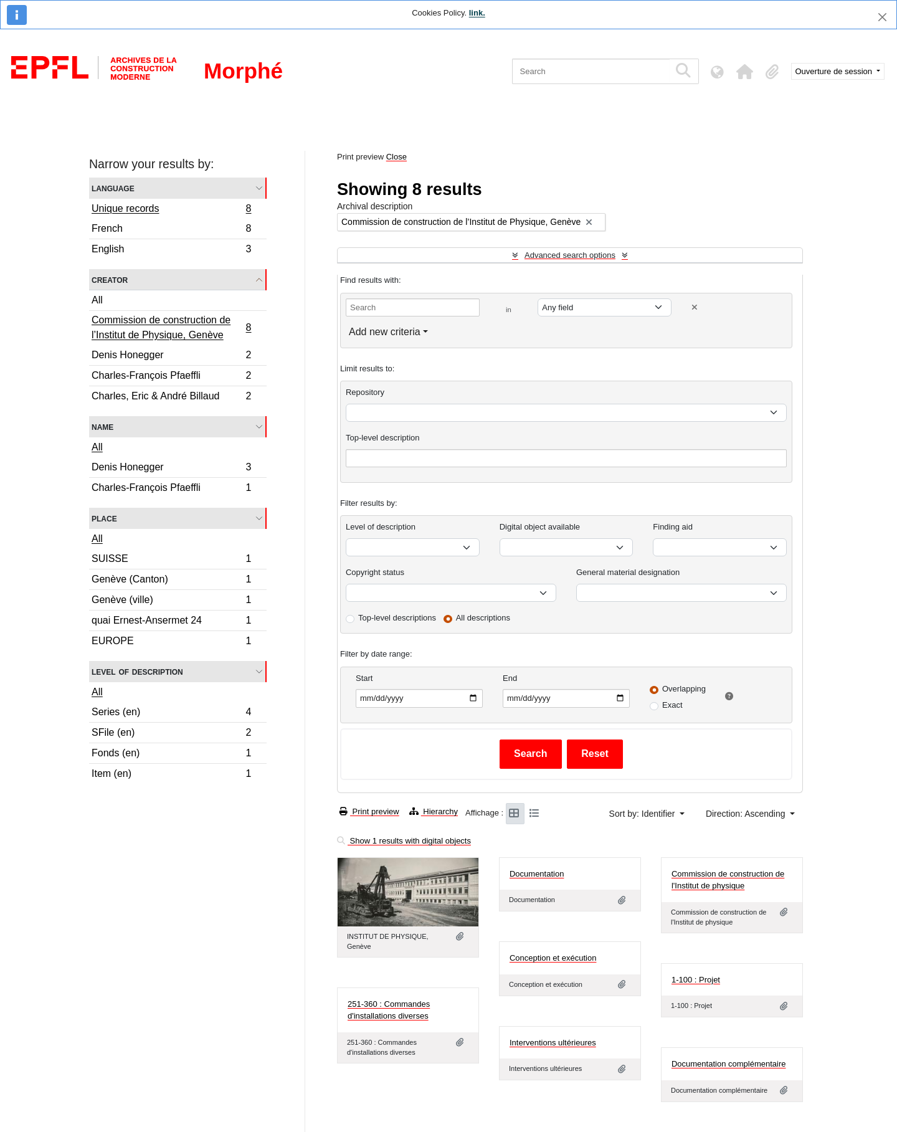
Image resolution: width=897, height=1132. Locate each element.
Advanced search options (569, 255)
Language (113, 188)
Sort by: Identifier (643, 814)
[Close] (882, 17)
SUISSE (171, 560)
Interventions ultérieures (553, 1042)
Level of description (137, 671)
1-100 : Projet (696, 979)
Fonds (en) (171, 755)
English (171, 250)
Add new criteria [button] (384, 331)
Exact (672, 705)
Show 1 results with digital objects (404, 840)
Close (396, 156)
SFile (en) (171, 734)
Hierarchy (433, 811)
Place (104, 518)
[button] (745, 71)
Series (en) (171, 714)
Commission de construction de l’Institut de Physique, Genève (171, 327)
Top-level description (383, 437)
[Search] (591, 71)
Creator (110, 279)
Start (364, 678)
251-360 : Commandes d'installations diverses (389, 1010)
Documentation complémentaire (729, 1063)
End (510, 678)
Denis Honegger (171, 357)
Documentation (537, 873)
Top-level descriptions (397, 617)
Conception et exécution (553, 958)
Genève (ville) (171, 601)
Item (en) (171, 775)
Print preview (369, 811)
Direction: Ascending (747, 814)
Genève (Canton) (171, 581)
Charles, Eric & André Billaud (171, 397)
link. (477, 12)
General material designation (628, 572)
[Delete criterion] (694, 307)
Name (102, 426)
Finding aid (673, 526)
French (171, 230)
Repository (365, 392)
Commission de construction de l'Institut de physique (728, 880)
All (97, 300)
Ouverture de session (835, 71)
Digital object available (540, 526)
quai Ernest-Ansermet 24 (171, 622)
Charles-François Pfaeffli (171, 377)
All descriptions (483, 617)
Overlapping (684, 688)
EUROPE (171, 642)
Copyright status (375, 572)
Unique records (171, 210)
